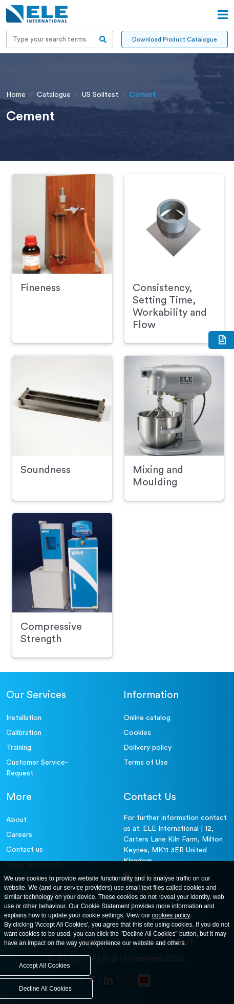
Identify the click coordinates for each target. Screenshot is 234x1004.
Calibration (23, 732)
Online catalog (147, 718)
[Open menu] (223, 15)
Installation (23, 718)
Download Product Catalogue (174, 39)
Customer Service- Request (37, 768)
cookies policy (171, 915)
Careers (19, 834)
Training (18, 747)
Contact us (24, 849)
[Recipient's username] (50, 39)
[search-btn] (103, 39)
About (16, 820)
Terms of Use (145, 762)
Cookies (137, 732)
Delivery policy (147, 747)
